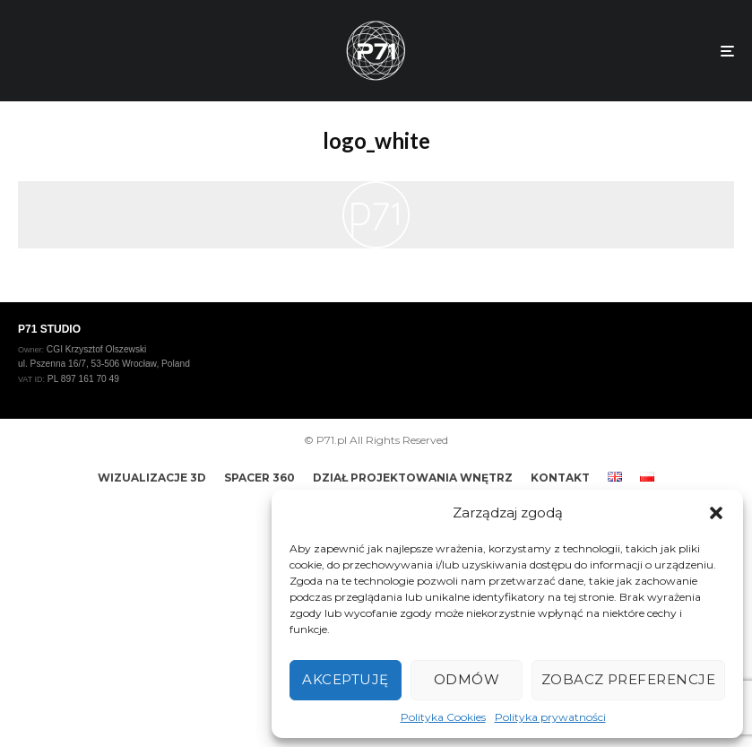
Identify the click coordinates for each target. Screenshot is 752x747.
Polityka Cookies (443, 717)
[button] (716, 513)
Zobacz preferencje (628, 679)
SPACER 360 (259, 477)
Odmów (466, 679)
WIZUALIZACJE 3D (152, 477)
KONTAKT (560, 477)
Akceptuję (345, 679)
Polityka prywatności (550, 717)
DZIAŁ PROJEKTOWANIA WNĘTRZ (413, 477)
